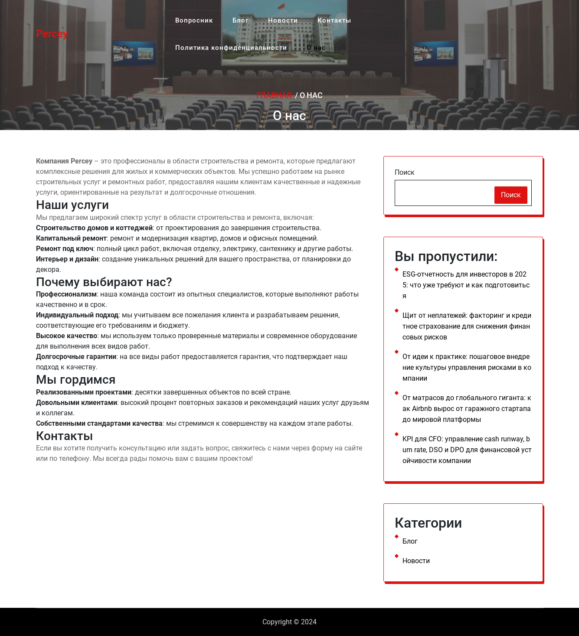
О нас (308, 41)
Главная (273, 95)
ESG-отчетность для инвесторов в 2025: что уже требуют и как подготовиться (466, 285)
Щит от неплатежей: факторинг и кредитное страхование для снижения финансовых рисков (466, 326)
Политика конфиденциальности (229, 41)
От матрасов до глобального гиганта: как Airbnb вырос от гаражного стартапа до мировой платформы (466, 409)
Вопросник (191, 18)
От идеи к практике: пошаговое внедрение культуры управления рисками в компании (466, 367)
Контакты (317, 18)
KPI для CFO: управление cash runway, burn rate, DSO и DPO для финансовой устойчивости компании (467, 450)
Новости (271, 18)
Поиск (405, 172)
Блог (233, 18)
